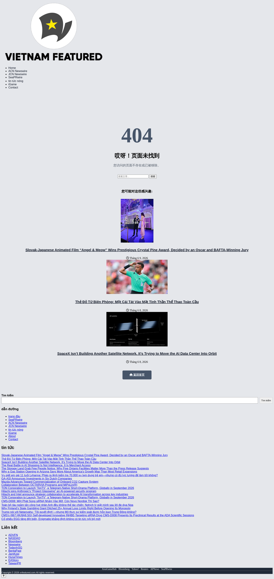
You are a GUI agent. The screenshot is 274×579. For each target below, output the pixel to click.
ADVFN (13, 535)
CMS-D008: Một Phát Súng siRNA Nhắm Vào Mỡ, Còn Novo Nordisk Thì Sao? (50, 501)
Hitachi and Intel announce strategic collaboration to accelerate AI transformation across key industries (64, 494)
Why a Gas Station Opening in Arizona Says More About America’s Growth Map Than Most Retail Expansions (69, 471)
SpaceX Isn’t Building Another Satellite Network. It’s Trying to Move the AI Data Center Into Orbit (137, 353)
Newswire (14, 544)
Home (12, 67)
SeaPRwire (15, 77)
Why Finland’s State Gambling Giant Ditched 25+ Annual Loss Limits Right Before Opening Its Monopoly (66, 508)
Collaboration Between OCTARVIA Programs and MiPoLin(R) (39, 484)
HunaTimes (15, 557)
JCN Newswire (17, 74)
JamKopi (13, 553)
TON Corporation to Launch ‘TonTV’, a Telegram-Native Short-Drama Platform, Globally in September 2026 (67, 488)
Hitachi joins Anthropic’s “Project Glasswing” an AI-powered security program (48, 491)
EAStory (13, 560)
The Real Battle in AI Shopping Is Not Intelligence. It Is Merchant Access (46, 465)
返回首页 (137, 374)
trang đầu (14, 416)
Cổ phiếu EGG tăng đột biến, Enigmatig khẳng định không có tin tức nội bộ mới (50, 518)
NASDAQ (14, 538)
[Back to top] (3, 576)
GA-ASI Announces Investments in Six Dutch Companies (36, 478)
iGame (12, 84)
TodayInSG (15, 547)
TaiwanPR (14, 563)
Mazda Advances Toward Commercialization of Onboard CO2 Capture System (49, 481)
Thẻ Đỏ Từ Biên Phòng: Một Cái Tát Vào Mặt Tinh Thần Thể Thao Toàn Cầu (137, 302)
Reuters (144, 569)
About (12, 436)
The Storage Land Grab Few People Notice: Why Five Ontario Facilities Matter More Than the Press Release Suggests (75, 468)
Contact (13, 87)
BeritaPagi (14, 550)
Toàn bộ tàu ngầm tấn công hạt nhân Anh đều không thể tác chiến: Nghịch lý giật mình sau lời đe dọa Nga (67, 505)
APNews (154, 569)
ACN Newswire (17, 71)
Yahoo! (135, 569)
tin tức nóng (15, 81)
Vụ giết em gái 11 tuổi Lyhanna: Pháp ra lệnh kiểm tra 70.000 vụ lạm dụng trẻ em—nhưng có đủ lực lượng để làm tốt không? (79, 475)
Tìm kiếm (7, 395)
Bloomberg (15, 541)
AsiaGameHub (109, 569)
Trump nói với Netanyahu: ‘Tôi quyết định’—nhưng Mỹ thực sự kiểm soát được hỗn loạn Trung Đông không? (68, 511)
